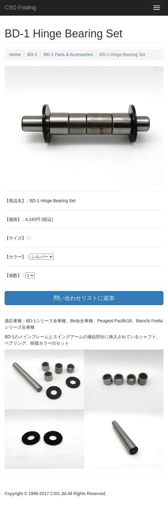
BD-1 (32, 54)
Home (15, 54)
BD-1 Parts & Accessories (68, 54)
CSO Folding (20, 8)
